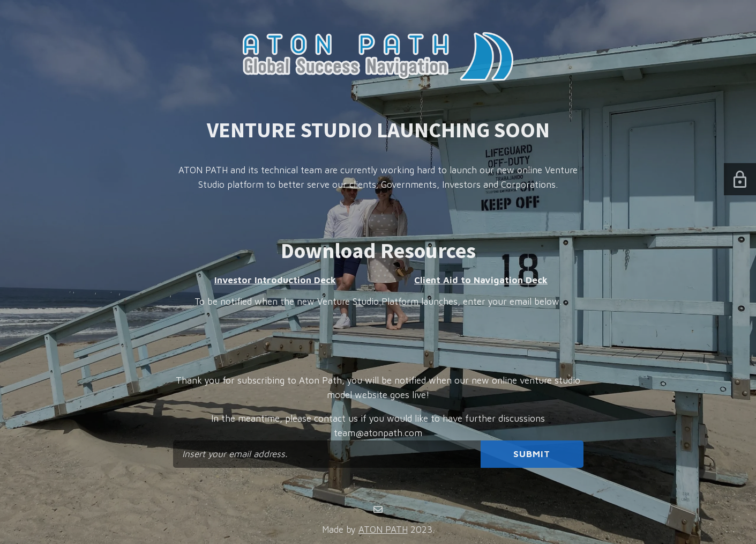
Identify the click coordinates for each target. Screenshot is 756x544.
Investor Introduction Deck (275, 280)
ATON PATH (383, 529)
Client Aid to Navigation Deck (481, 280)
